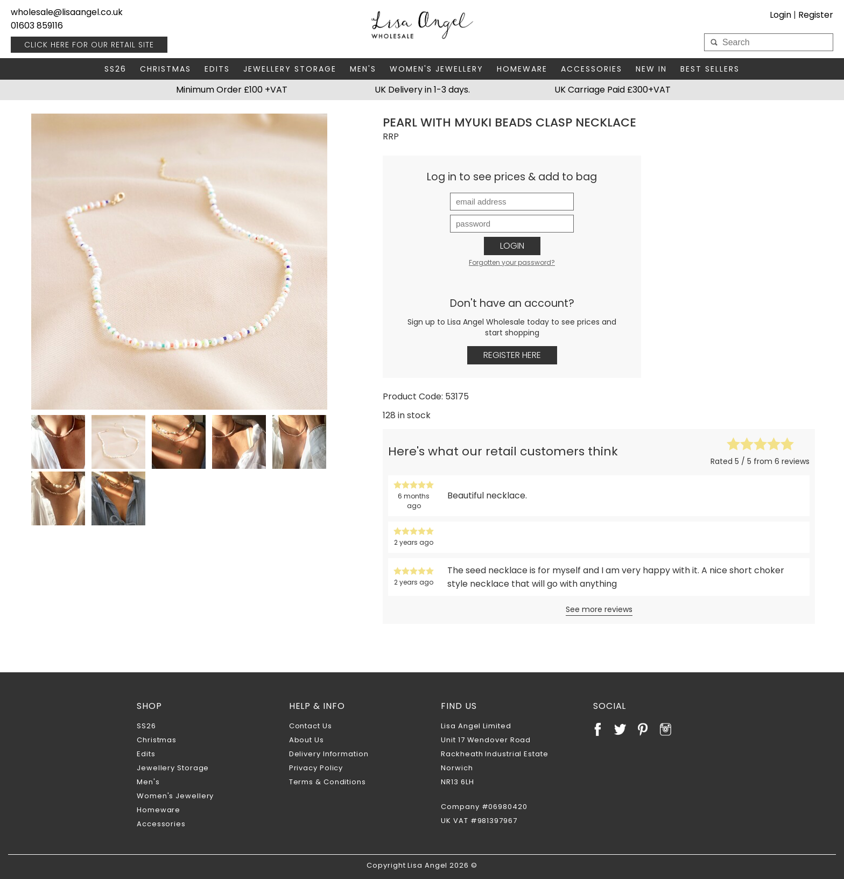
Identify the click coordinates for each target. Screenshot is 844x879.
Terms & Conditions (327, 782)
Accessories (591, 69)
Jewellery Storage (289, 69)
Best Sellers (710, 69)
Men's (363, 69)
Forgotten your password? (512, 262)
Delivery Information (329, 754)
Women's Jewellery (436, 69)
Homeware (522, 69)
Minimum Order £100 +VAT (231, 89)
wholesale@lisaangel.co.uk (67, 12)
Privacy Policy (316, 768)
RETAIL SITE (89, 44)
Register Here (512, 355)
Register (815, 15)
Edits (217, 69)
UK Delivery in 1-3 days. (422, 89)
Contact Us (310, 726)
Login (780, 15)
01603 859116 (37, 25)
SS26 (115, 69)
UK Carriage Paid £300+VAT (612, 89)
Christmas (165, 69)
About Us (306, 740)
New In (651, 69)
